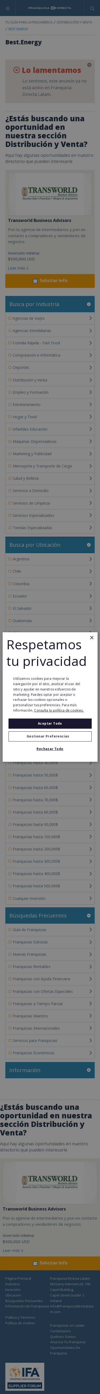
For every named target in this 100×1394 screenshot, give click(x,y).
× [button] (92, 638)
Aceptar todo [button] (50, 723)
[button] (49, 736)
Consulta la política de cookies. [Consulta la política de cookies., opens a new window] (59, 710)
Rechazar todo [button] (50, 749)
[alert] (50, 697)
